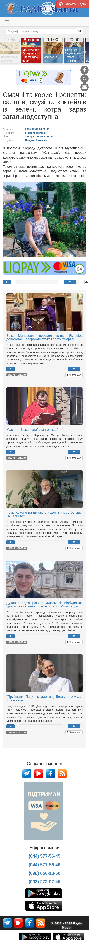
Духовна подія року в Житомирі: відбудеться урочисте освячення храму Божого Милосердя (44, 604)
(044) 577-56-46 (44, 864)
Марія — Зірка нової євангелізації (32, 429)
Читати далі (73, 375)
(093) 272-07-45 (44, 881)
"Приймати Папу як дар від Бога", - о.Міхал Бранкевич (44, 698)
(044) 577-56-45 (44, 856)
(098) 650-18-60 (44, 873)
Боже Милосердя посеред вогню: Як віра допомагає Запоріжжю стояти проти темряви (44, 337)
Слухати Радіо (72, 4)
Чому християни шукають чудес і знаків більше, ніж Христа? (44, 514)
